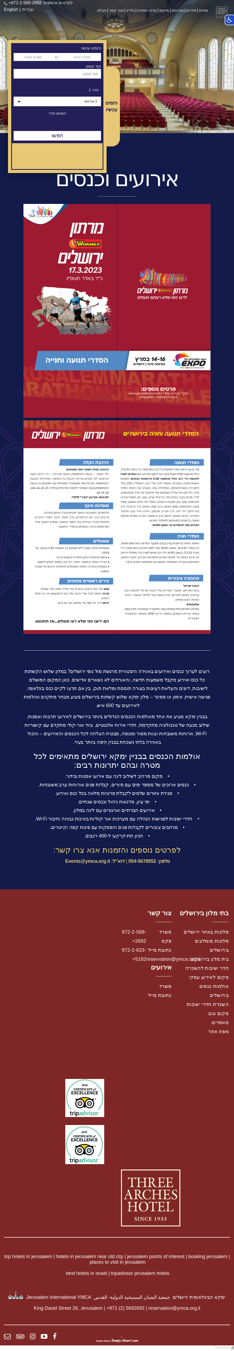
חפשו (57, 135)
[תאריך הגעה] (81, 57)
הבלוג (101, 10)
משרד (165, 932)
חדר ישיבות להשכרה (207, 968)
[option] (117, 66)
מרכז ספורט (147, 10)
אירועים (178, 10)
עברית (28, 9)
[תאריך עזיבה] (32, 57)
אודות (203, 10)
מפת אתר (218, 1031)
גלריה (130, 10)
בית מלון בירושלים (210, 959)
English (11, 9)
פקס (166, 941)
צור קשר (116, 10)
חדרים (191, 10)
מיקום (164, 10)
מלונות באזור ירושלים (206, 932)
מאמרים (220, 1022)
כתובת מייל (160, 950)
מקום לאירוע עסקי (209, 977)
